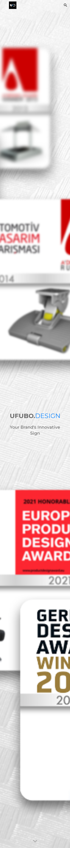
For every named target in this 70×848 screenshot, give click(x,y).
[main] (35, 416)
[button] (4, 5)
